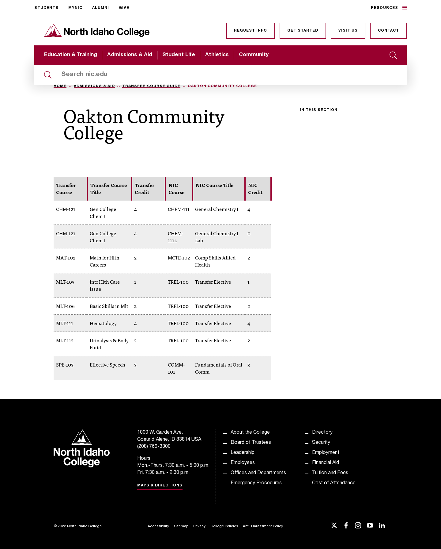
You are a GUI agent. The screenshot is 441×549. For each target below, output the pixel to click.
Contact (388, 31)
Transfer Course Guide (151, 86)
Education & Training (70, 55)
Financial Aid (325, 463)
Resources (389, 8)
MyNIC (75, 8)
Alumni (100, 8)
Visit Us (348, 31)
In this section (318, 110)
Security (321, 442)
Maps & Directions (160, 485)
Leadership (242, 453)
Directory (322, 432)
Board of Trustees (251, 442)
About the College (250, 432)
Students (46, 8)
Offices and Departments (258, 473)
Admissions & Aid (129, 55)
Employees (243, 463)
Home (60, 86)
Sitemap (181, 526)
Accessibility (158, 526)
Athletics (217, 55)
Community (254, 55)
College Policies (224, 526)
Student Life (178, 55)
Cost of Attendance (334, 483)
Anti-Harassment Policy (263, 526)
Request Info (250, 31)
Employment (325, 453)
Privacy (199, 526)
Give (124, 8)
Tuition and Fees (330, 473)
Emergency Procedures (256, 483)
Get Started (302, 31)
